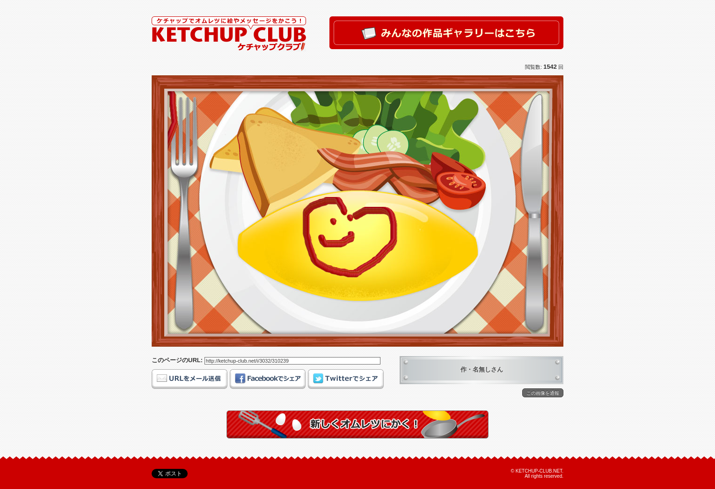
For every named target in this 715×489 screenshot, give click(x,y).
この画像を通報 (542, 392)
